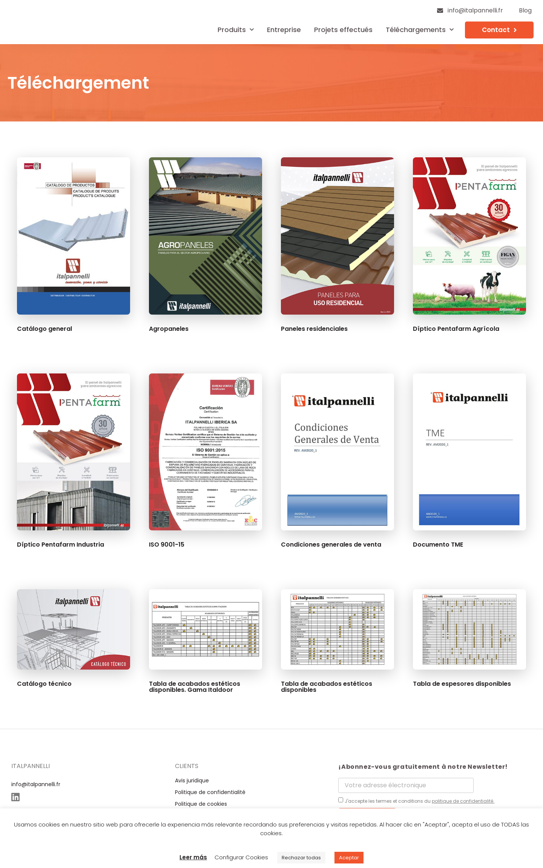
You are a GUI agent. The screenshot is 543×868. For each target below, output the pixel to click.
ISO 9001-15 (166, 544)
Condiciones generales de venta (331, 544)
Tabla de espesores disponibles (462, 683)
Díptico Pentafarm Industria (60, 544)
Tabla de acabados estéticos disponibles (326, 686)
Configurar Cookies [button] (241, 857)
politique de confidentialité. (463, 801)
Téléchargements (420, 30)
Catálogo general (44, 328)
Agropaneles (169, 328)
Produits (236, 30)
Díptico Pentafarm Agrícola (456, 328)
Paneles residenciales (314, 328)
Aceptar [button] (349, 857)
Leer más (193, 857)
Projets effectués (343, 29)
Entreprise (284, 29)
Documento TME (438, 544)
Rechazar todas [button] (301, 857)
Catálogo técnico (44, 683)
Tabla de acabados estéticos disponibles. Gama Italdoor (194, 686)
